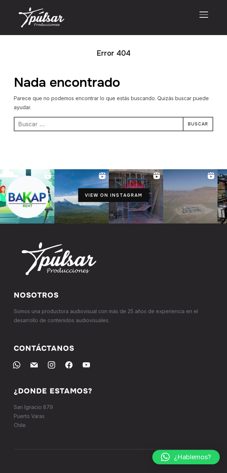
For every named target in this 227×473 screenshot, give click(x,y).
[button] (186, 457)
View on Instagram (114, 195)
